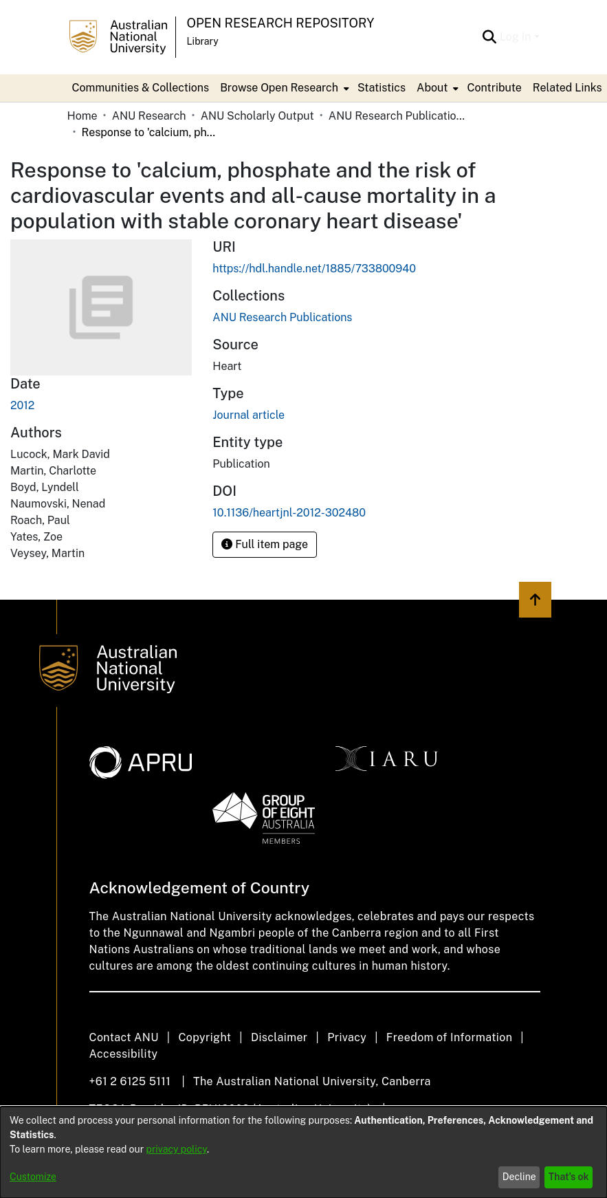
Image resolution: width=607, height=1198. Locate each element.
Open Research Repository (281, 23)
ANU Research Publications (397, 115)
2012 (22, 405)
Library (203, 41)
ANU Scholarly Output (257, 115)
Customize (33, 1176)
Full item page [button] (264, 544)
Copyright (204, 1037)
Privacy (346, 1037)
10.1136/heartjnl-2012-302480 (289, 512)
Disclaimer (279, 1037)
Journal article (248, 415)
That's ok (569, 1176)
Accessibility (123, 1053)
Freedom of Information (449, 1037)
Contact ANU (124, 1037)
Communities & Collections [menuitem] (141, 87)
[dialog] (303, 1152)
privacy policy (176, 1149)
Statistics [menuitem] (381, 87)
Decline (519, 1176)
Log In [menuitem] (515, 36)
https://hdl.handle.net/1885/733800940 (314, 268)
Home (82, 115)
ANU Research (149, 115)
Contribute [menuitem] (494, 87)
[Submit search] (489, 37)
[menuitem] (283, 88)
